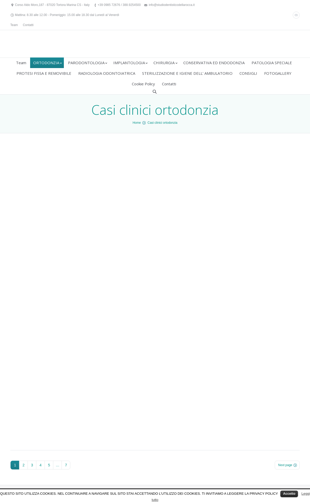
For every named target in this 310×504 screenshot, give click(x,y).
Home (137, 123)
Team (14, 25)
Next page (285, 465)
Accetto (289, 493)
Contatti (28, 25)
